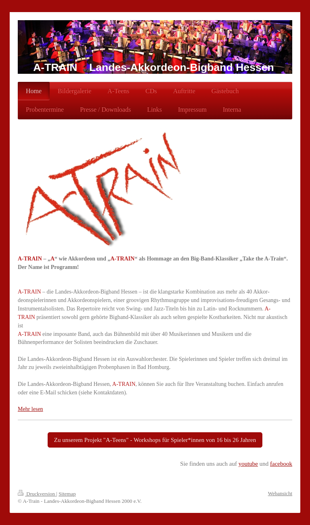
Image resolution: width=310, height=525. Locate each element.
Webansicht (280, 493)
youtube (248, 463)
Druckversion (37, 494)
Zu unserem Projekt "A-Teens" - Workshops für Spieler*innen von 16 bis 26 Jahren (155, 440)
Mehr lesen (30, 409)
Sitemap (67, 494)
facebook (281, 463)
